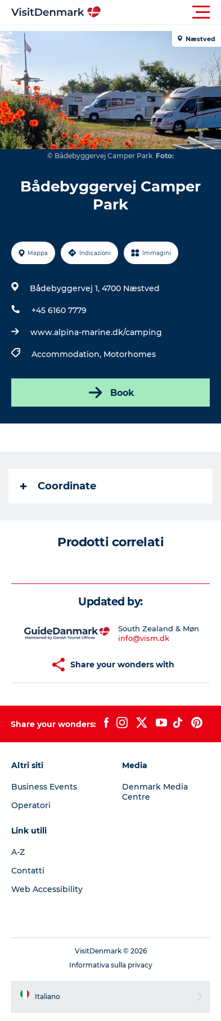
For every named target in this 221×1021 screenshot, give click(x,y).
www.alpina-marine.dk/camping (96, 332)
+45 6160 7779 (59, 310)
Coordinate (58, 486)
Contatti (27, 871)
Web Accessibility (47, 889)
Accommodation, (67, 354)
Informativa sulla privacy (110, 965)
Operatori (31, 805)
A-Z (18, 852)
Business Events (44, 787)
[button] (161, 12)
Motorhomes (129, 354)
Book (110, 392)
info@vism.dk (143, 638)
